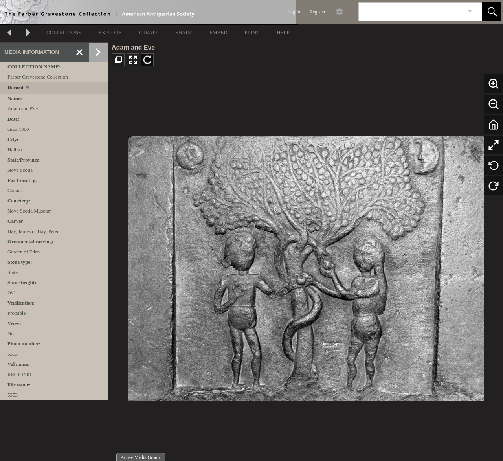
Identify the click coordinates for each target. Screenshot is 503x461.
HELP (283, 32)
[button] (491, 11)
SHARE (183, 32)
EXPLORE (110, 32)
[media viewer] (305, 266)
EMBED (218, 32)
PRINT (252, 32)
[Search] (411, 12)
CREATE (148, 32)
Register (317, 12)
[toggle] (28, 88)
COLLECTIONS (63, 32)
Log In (294, 12)
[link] (470, 12)
